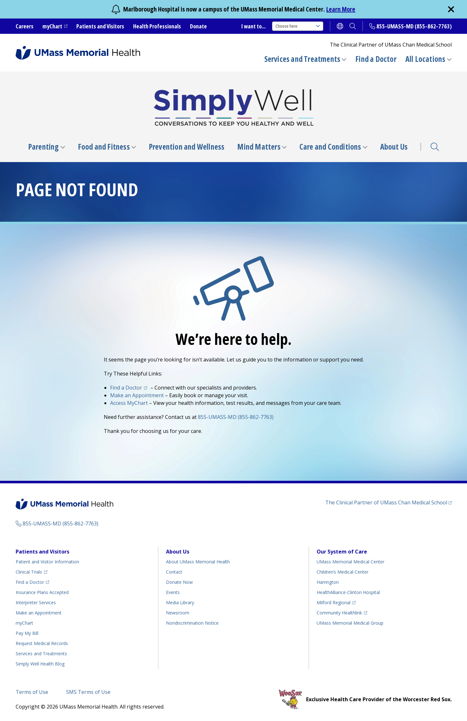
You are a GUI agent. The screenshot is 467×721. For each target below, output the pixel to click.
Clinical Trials (29, 572)
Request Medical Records (42, 643)
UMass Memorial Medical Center (350, 562)
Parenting (43, 147)
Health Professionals (157, 26)
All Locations (425, 59)
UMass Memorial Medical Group (350, 623)
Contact (174, 572)
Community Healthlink (339, 613)
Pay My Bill (27, 633)
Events (173, 592)
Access (129, 402)
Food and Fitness (104, 147)
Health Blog (40, 664)
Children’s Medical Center (342, 572)
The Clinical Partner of (386, 502)
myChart (52, 26)
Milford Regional (333, 602)
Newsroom (177, 613)
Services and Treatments (302, 59)
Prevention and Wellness (187, 147)
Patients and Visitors (100, 26)
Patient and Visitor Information (47, 562)
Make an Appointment (137, 395)
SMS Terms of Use (88, 691)
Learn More (340, 9)
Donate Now (179, 582)
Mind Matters (258, 147)
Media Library (180, 602)
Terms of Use (32, 691)
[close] (451, 9)
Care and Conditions (330, 147)
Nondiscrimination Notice (192, 623)
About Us (394, 147)
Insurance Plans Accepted (42, 592)
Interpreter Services (36, 602)
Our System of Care (342, 551)
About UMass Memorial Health (198, 562)
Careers (25, 26)
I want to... (253, 26)
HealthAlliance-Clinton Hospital (348, 592)
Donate (198, 26)
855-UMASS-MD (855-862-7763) (414, 26)
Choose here (297, 26)
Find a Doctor (375, 59)
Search (435, 147)
